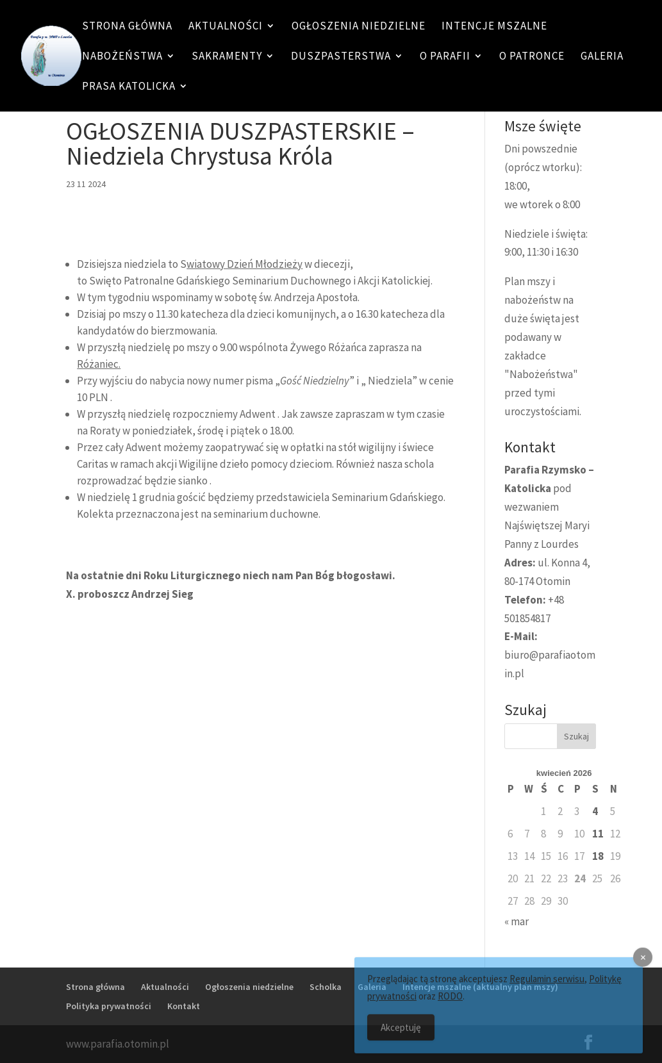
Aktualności (225, 27)
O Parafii (445, 57)
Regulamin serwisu (546, 986)
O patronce (532, 57)
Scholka (326, 987)
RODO (450, 1004)
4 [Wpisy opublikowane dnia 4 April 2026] (595, 811)
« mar (516, 921)
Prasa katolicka (129, 87)
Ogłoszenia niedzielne (359, 27)
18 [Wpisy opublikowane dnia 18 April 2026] (598, 856)
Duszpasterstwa (341, 57)
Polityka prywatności (108, 1006)
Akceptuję (401, 1035)
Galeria (602, 57)
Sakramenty (227, 57)
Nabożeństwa (122, 57)
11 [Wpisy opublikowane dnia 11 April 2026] (598, 834)
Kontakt (183, 1006)
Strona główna (127, 27)
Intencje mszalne (494, 27)
